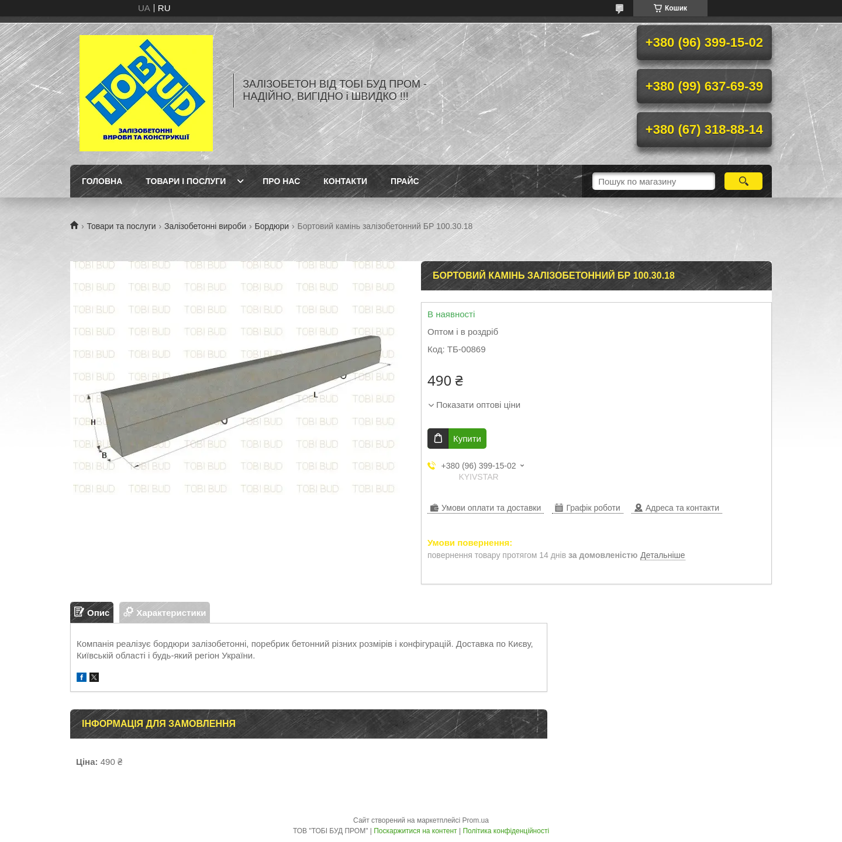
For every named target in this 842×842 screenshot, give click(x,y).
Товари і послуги (186, 181)
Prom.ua (476, 820)
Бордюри (271, 226)
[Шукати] (743, 181)
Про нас (281, 181)
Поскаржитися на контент (415, 831)
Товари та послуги (121, 226)
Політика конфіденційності (506, 831)
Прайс (405, 181)
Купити (467, 438)
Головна (102, 181)
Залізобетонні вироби (205, 226)
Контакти (345, 181)
